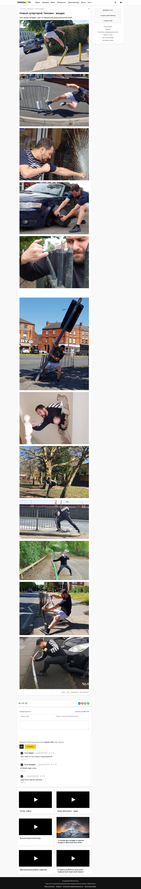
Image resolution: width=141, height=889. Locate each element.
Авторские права (108, 37)
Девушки (45, 2)
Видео (37, 2)
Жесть (83, 2)
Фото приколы (40, 9)
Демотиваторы (73, 2)
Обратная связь (49, 886)
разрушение (74, 692)
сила (67, 692)
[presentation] (35, 735)
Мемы (53, 2)
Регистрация (108, 26)
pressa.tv (31, 9)
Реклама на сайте (108, 40)
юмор (63, 692)
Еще (90, 2)
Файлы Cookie (107, 35)
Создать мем (108, 20)
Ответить (23, 759)
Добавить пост (108, 10)
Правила (108, 29)
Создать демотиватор (108, 15)
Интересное (61, 2)
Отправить (30, 746)
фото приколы (84, 692)
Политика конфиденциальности (108, 32)
